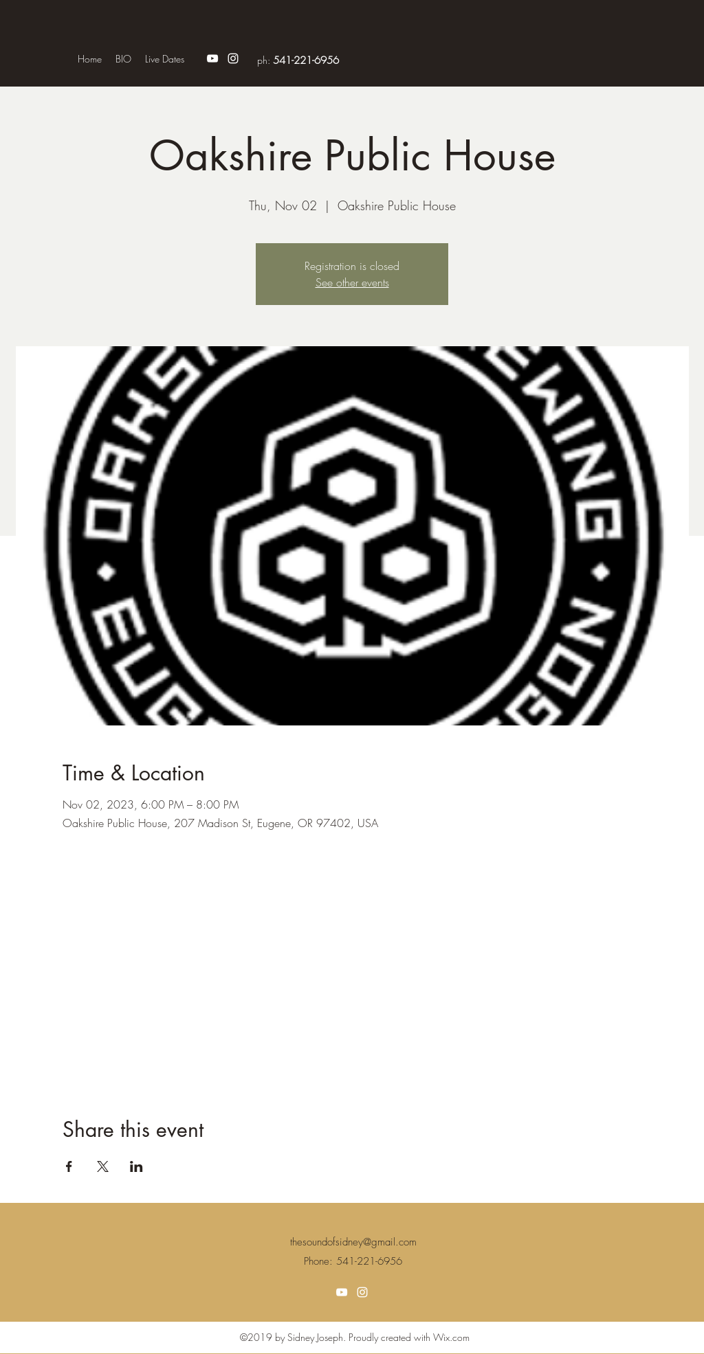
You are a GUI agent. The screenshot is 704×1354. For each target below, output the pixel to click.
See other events (352, 282)
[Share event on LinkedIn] (136, 1166)
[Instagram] (233, 58)
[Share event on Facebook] (69, 1166)
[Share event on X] (102, 1166)
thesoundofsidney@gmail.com (353, 1242)
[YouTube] (212, 58)
